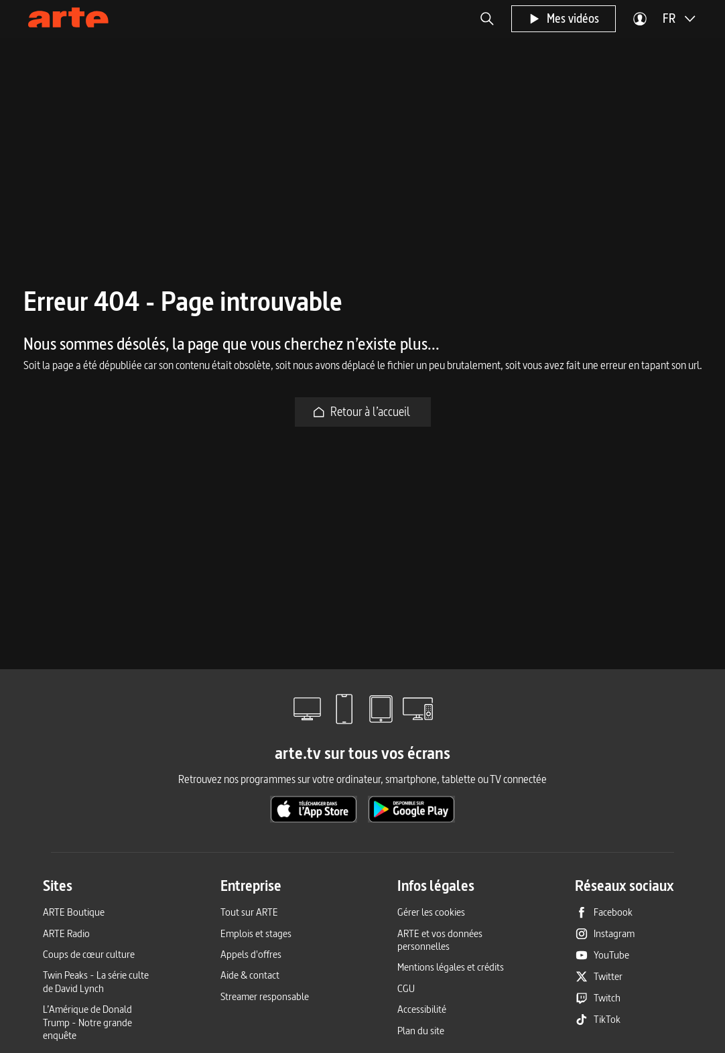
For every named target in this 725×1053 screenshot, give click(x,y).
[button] (487, 19)
